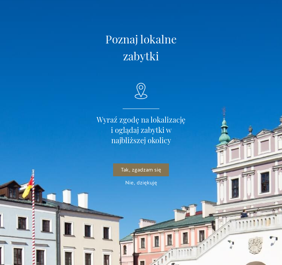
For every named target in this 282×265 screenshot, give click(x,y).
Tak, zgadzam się (141, 169)
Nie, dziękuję (141, 182)
